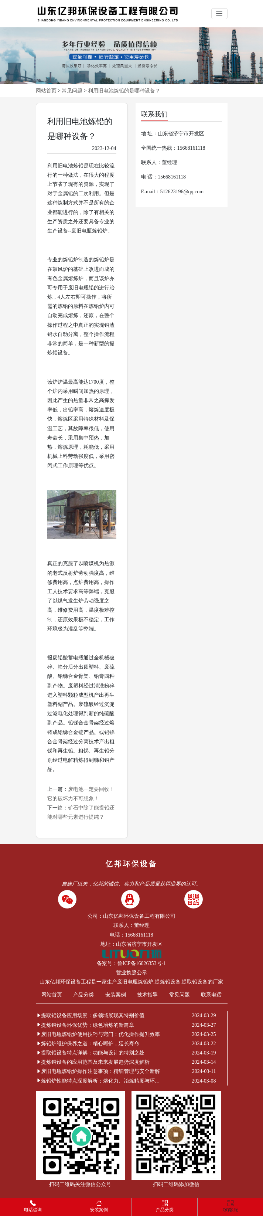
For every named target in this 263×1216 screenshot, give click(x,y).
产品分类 (83, 995)
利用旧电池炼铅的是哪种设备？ (124, 91)
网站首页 (46, 91)
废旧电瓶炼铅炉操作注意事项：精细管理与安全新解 (98, 1071)
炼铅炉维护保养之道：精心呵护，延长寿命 (87, 1043)
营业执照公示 (131, 972)
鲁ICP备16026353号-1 (141, 963)
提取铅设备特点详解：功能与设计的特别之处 (90, 1053)
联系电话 (211, 995)
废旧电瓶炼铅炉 (135, 982)
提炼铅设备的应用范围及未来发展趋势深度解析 (93, 1062)
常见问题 (72, 91)
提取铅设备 (195, 982)
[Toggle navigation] (219, 13)
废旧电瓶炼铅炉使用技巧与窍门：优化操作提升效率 (98, 1034)
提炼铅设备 (168, 982)
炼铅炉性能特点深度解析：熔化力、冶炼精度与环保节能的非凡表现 (99, 1081)
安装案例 (115, 995)
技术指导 (147, 995)
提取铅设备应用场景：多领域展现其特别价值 (90, 1015)
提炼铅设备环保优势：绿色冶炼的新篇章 (85, 1025)
